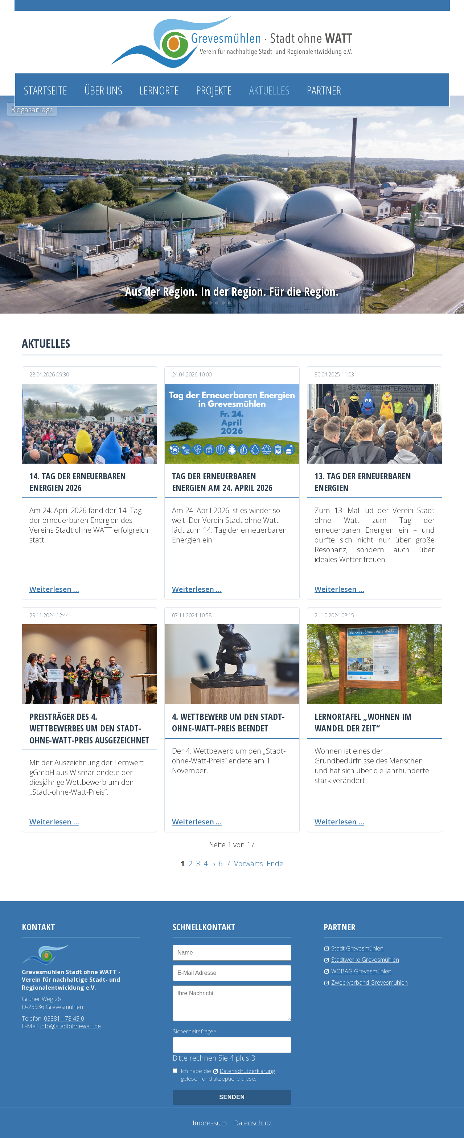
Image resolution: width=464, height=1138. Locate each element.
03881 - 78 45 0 (64, 1018)
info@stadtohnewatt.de (70, 1026)
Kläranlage (229, 303)
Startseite (45, 90)
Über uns (103, 90)
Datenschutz (253, 1122)
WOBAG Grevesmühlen (361, 971)
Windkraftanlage (223, 303)
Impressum (210, 1122)
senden (232, 1097)
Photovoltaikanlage (210, 303)
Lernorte (159, 90)
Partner (324, 90)
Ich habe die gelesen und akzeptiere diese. (228, 1074)
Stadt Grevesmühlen (357, 948)
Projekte (214, 90)
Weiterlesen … (54, 589)
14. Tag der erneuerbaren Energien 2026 (77, 481)
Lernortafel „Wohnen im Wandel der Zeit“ (363, 722)
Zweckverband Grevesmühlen (369, 982)
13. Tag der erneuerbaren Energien (363, 481)
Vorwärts (248, 863)
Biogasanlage (203, 303)
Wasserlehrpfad (216, 303)
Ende (275, 863)
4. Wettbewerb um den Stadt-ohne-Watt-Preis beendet (228, 722)
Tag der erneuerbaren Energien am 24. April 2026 (222, 481)
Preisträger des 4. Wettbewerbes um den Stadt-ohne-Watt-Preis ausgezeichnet (89, 728)
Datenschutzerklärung (247, 1070)
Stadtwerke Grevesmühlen (365, 960)
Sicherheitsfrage (195, 1031)
